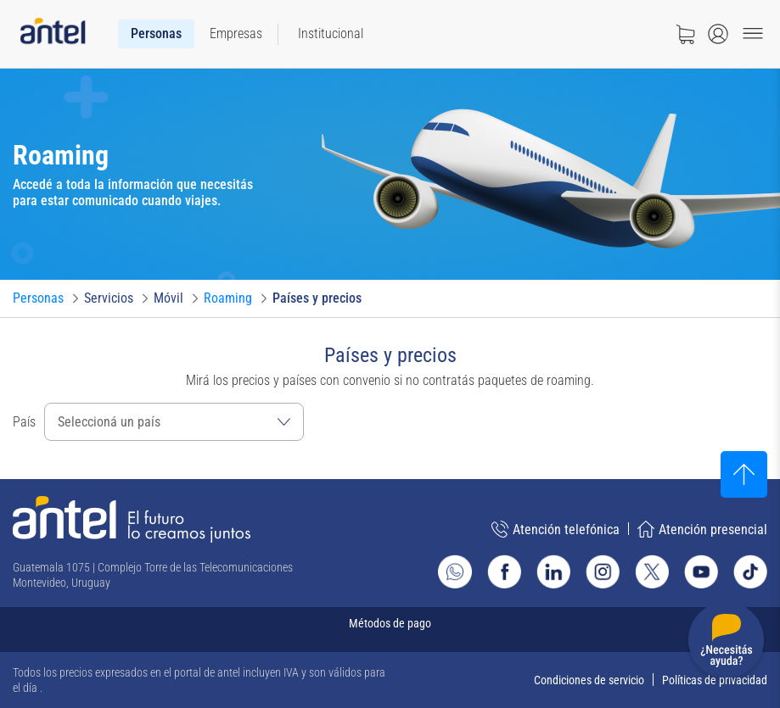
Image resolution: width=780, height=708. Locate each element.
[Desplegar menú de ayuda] (726, 643)
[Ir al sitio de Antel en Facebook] (504, 571)
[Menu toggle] (752, 33)
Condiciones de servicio (589, 680)
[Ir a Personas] (38, 298)
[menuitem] (156, 34)
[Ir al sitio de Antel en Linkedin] (553, 571)
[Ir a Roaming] (228, 298)
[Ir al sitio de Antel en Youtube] (701, 571)
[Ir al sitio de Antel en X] (652, 571)
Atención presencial (702, 529)
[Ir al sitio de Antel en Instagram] (603, 571)
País (24, 422)
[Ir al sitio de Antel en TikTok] (750, 571)
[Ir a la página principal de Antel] (131, 519)
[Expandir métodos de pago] (390, 629)
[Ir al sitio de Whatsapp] (455, 571)
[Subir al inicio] (744, 474)
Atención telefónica (555, 529)
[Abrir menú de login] (718, 34)
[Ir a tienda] (685, 34)
